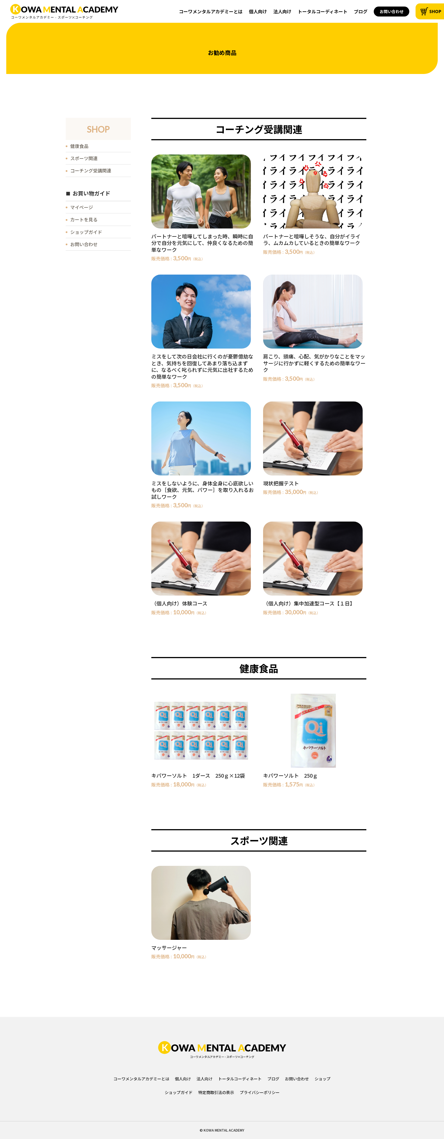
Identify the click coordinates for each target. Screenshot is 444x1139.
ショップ (323, 1079)
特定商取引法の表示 (216, 1092)
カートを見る (84, 219)
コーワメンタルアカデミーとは (211, 11)
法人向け (282, 11)
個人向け (258, 11)
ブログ (360, 11)
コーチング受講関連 (90, 170)
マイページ (81, 207)
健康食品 (79, 146)
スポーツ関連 (84, 158)
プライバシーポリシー (260, 1092)
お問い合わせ (392, 11)
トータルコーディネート (323, 11)
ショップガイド (86, 231)
